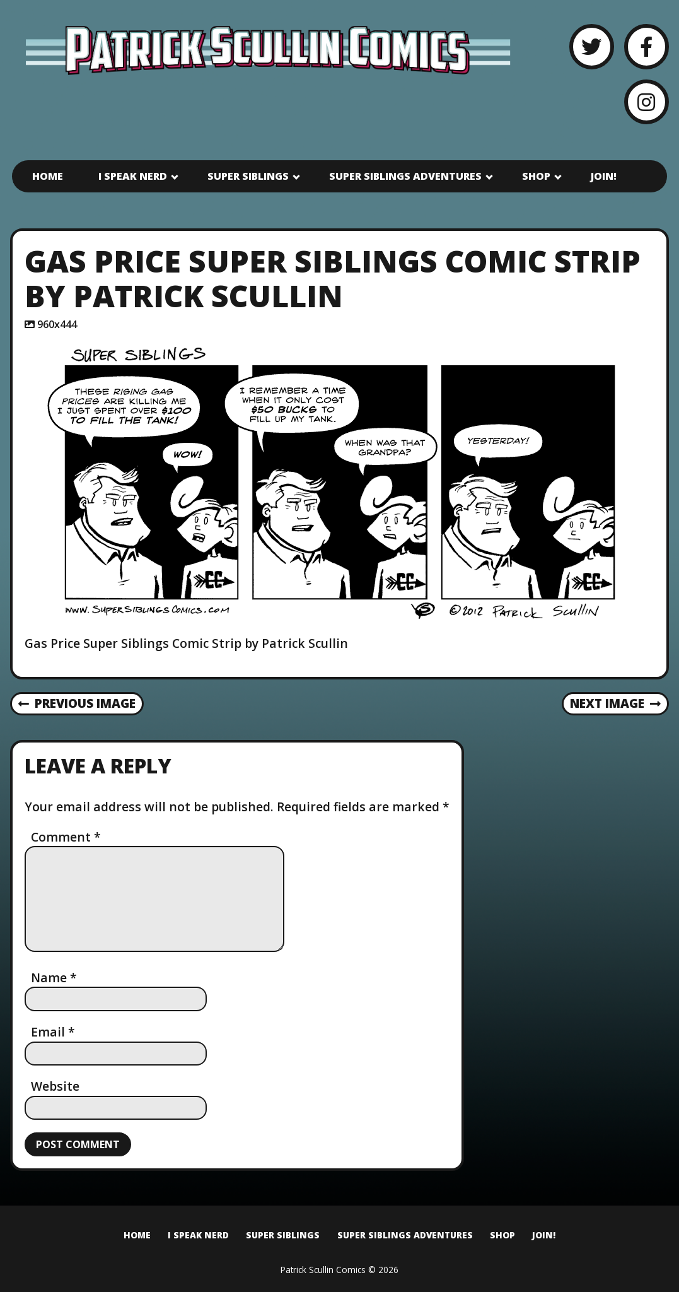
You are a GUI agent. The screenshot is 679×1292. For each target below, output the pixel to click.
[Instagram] (646, 101)
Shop (536, 176)
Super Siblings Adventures (405, 176)
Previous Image (77, 703)
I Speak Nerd (132, 176)
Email (53, 1031)
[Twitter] (591, 46)
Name (54, 977)
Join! (604, 176)
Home (47, 176)
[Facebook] (646, 46)
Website (55, 1086)
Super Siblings (248, 176)
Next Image (615, 703)
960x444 (57, 324)
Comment (66, 836)
